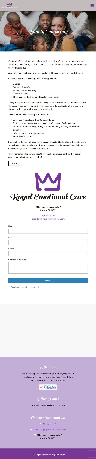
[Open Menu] (92, 6)
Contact (15, 163)
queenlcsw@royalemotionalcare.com (48, 218)
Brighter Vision (58, 454)
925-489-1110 (48, 215)
